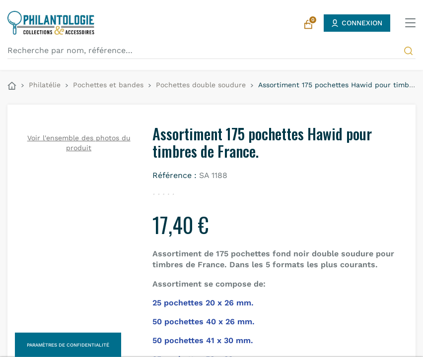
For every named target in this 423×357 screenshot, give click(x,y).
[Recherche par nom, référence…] (211, 51)
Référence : (174, 175)
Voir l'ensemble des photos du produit (79, 143)
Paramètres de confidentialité (68, 345)
